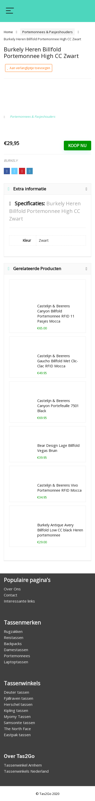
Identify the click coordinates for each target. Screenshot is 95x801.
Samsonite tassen (19, 722)
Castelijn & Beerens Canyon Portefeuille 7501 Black (58, 405)
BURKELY (10, 160)
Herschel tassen (18, 704)
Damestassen (16, 649)
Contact (10, 594)
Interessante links (19, 601)
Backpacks (13, 643)
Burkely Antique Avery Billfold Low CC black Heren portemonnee (60, 530)
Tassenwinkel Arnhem (23, 765)
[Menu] (10, 11)
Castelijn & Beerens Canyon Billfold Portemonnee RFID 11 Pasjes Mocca (55, 314)
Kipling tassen (16, 710)
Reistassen (13, 637)
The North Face (17, 728)
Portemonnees (17, 655)
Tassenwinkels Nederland (26, 771)
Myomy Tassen (17, 716)
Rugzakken (13, 631)
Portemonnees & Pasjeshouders (47, 32)
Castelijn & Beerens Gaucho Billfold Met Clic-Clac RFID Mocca (57, 360)
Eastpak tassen (17, 734)
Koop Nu (77, 145)
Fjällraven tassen (18, 698)
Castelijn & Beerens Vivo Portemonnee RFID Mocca (59, 488)
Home (8, 32)
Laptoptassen (16, 661)
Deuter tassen (16, 692)
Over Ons (12, 588)
